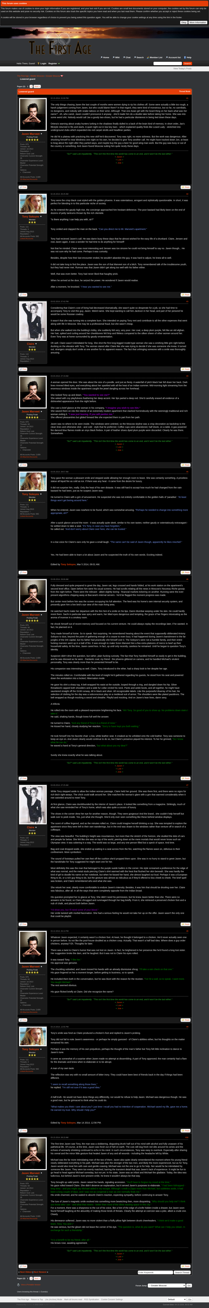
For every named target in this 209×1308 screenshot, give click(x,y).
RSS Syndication (91, 1299)
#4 (187, 376)
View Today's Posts (182, 68)
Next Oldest (26, 1272)
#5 (187, 472)
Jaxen (119, 157)
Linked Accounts (26, 239)
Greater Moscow (53, 76)
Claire (30, 343)
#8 (187, 931)
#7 (187, 785)
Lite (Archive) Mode (53, 1299)
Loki (119, 159)
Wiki (117, 57)
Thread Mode (184, 91)
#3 (187, 301)
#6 (187, 579)
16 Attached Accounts (28, 179)
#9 (187, 1027)
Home (106, 57)
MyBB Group (49, 1305)
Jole (119, 163)
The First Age (23, 76)
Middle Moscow (37, 76)
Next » (37, 86)
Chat (128, 57)
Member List (156, 57)
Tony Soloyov (30, 216)
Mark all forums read (73, 1299)
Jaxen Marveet (31, 134)
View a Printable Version (30, 1285)
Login (43, 63)
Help (189, 57)
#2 (187, 194)
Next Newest (40, 1272)
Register (52, 63)
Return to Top (37, 1299)
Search (140, 57)
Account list (175, 57)
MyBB (29, 1305)
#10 (186, 1137)
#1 (187, 98)
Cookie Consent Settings (112, 1299)
